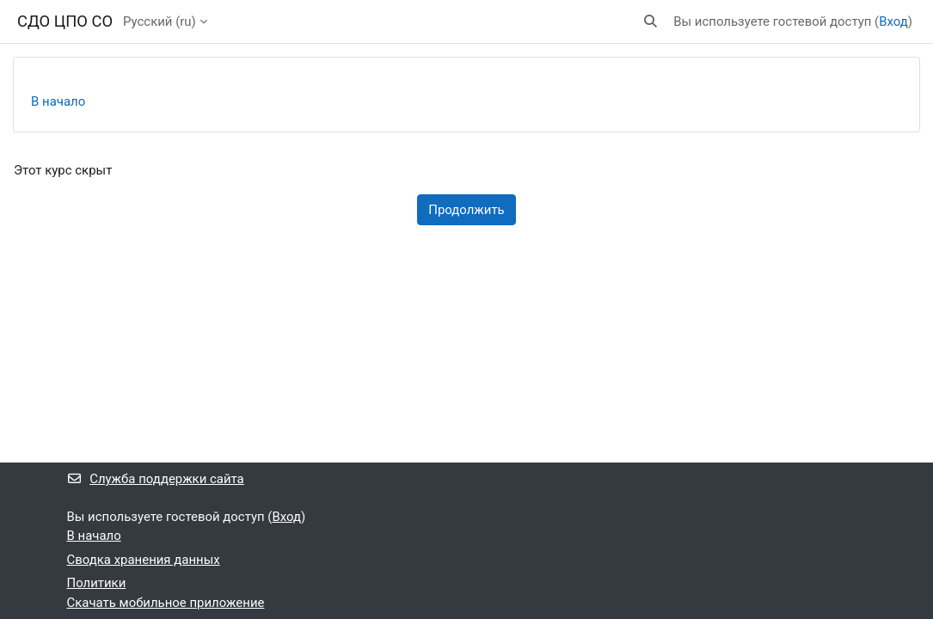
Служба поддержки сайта (155, 479)
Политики (96, 583)
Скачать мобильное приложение (166, 602)
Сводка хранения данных (143, 559)
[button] (651, 21)
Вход (893, 21)
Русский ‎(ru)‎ (159, 21)
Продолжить (466, 210)
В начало (58, 101)
